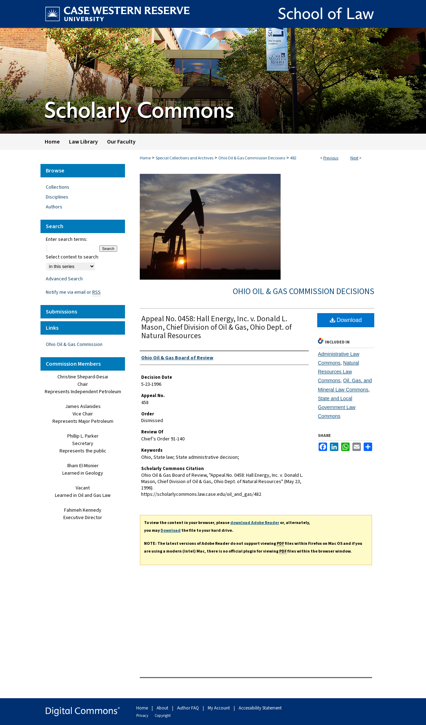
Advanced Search (64, 278)
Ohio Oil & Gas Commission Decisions (251, 158)
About (163, 708)
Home (145, 158)
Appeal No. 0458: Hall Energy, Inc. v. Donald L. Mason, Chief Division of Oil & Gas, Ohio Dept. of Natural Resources (216, 327)
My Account (219, 708)
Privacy (142, 715)
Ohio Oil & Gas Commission (74, 344)
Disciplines (57, 197)
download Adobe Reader (254, 523)
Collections (57, 187)
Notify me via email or (73, 292)
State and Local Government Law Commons (337, 407)
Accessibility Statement (260, 708)
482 (293, 158)
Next (354, 158)
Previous (330, 158)
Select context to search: (72, 257)
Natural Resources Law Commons (338, 371)
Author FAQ (188, 708)
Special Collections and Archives (184, 158)
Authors (54, 207)
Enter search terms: (66, 239)
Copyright (163, 715)
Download (346, 320)
